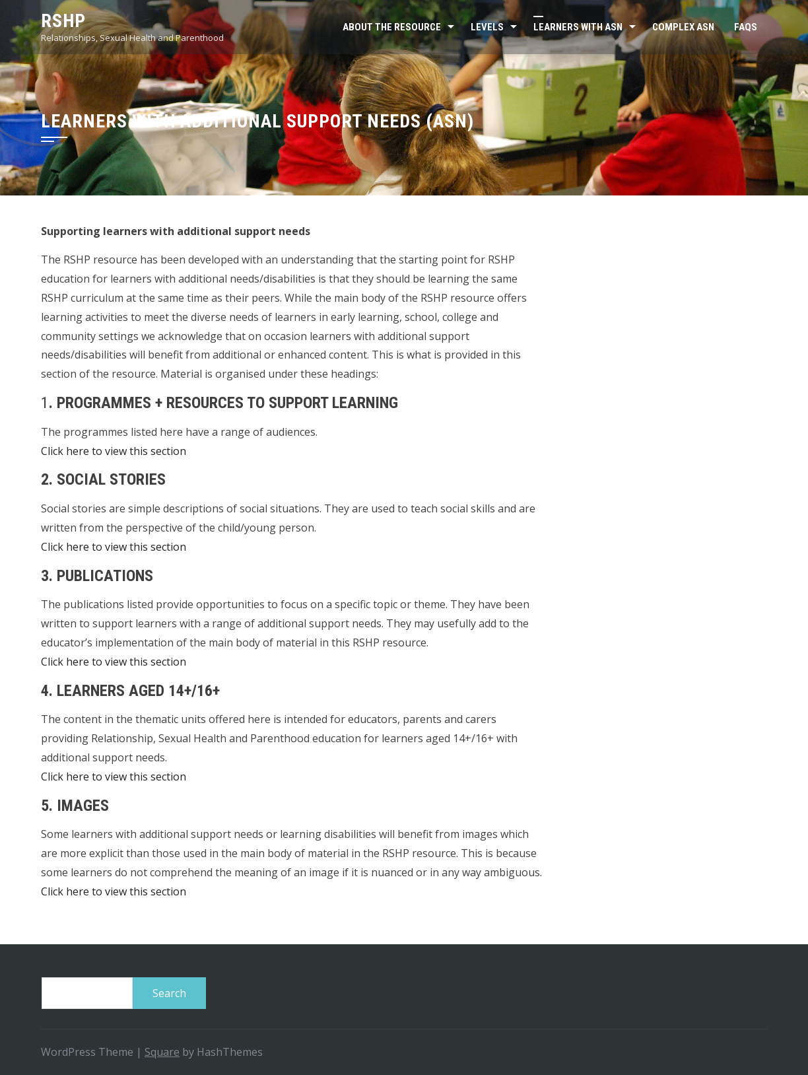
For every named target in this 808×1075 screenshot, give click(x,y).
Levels (487, 27)
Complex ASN (683, 27)
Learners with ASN (578, 27)
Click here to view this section (113, 451)
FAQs (745, 27)
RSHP (63, 21)
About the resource (392, 27)
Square (162, 1052)
